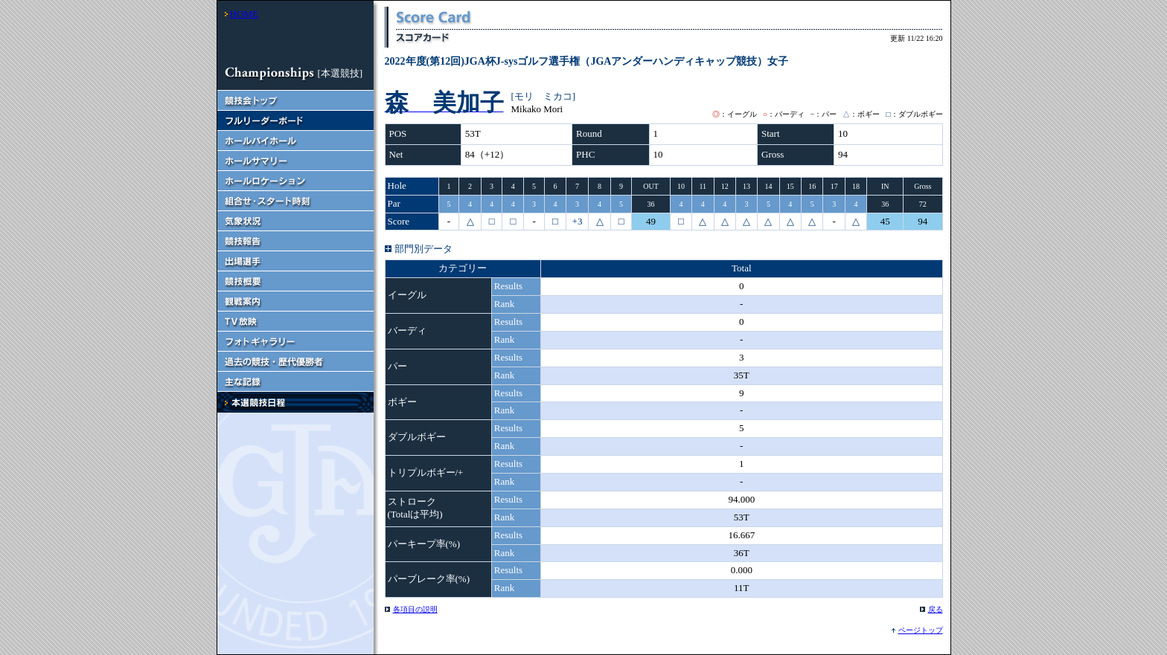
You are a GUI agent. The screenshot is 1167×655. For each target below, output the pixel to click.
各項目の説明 (415, 609)
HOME (244, 13)
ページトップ (920, 630)
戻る (935, 609)
